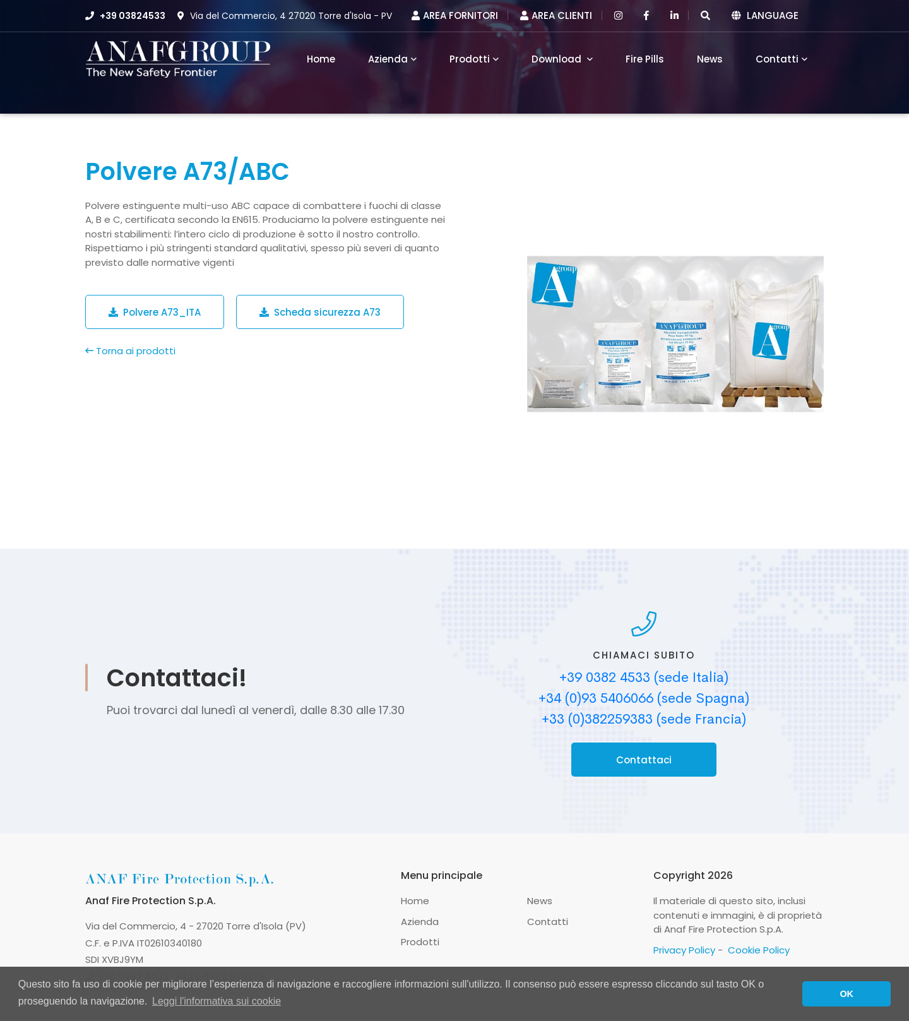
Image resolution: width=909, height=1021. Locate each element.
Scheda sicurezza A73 (320, 312)
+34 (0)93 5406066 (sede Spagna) (643, 698)
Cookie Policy (759, 950)
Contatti (777, 59)
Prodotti (469, 59)
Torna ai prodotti (130, 350)
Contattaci (644, 760)
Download (558, 59)
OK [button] (846, 994)
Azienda (388, 59)
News (710, 59)
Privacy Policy (684, 950)
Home (415, 900)
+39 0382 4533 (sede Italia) (643, 677)
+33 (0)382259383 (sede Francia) (644, 719)
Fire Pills (645, 59)
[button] (705, 15)
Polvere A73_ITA (155, 312)
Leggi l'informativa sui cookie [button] (216, 1001)
